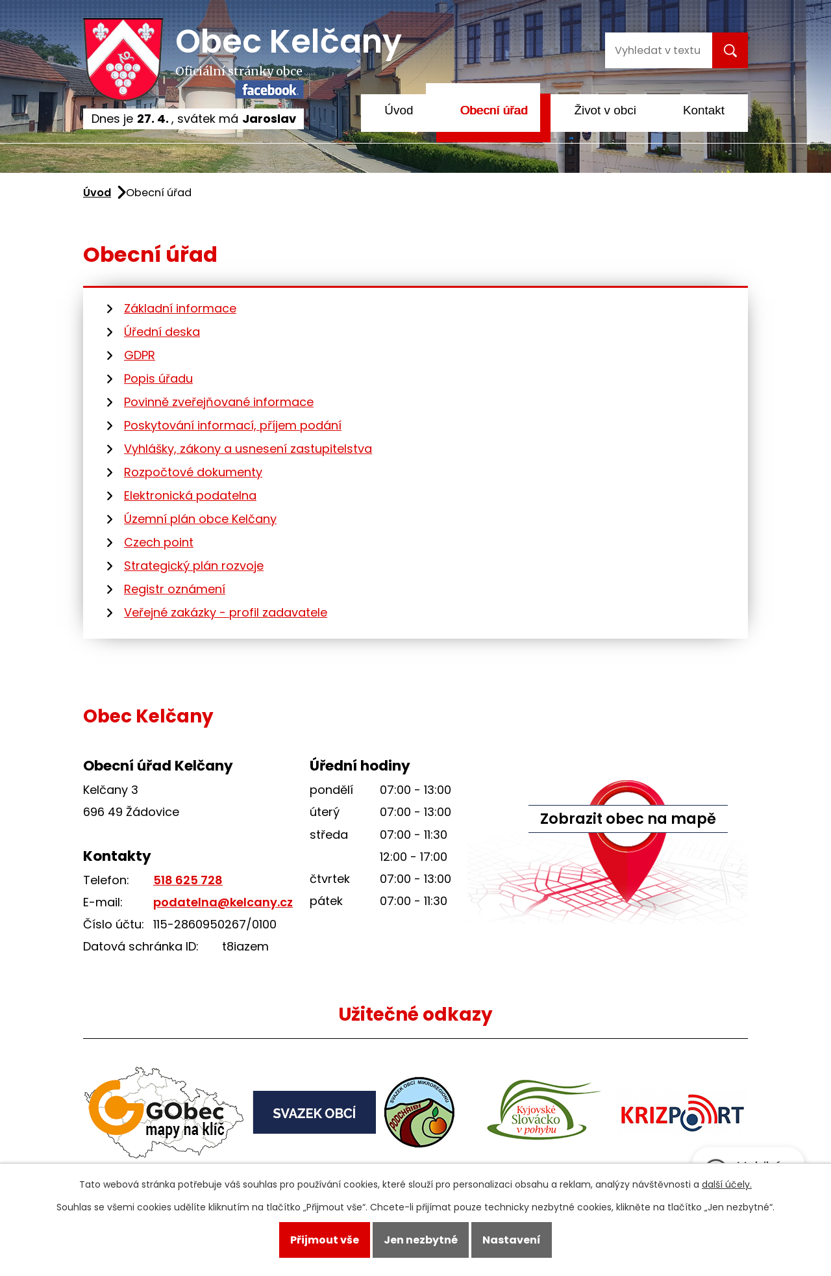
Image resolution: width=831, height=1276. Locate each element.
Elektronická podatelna (190, 495)
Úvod (398, 110)
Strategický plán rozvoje (194, 565)
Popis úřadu (158, 378)
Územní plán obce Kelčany (200, 519)
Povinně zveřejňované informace (219, 402)
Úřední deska (162, 332)
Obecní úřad (493, 110)
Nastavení (511, 1239)
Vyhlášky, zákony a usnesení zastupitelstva (248, 448)
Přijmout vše (324, 1239)
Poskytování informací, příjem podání (232, 425)
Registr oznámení (174, 589)
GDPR (139, 355)
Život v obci (605, 110)
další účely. (727, 1184)
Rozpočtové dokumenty (193, 472)
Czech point (158, 542)
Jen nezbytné (421, 1239)
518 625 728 (188, 880)
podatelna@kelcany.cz (223, 902)
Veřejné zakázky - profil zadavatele (225, 612)
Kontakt (704, 110)
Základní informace (180, 308)
